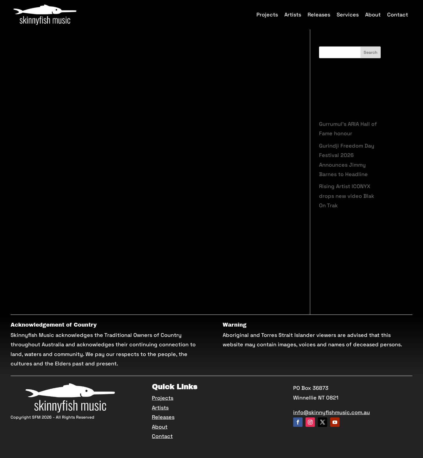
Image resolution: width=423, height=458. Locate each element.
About (373, 14)
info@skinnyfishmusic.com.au (331, 412)
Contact (397, 14)
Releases (319, 14)
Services (348, 14)
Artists (292, 14)
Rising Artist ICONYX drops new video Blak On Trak (346, 196)
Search (370, 52)
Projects (267, 14)
